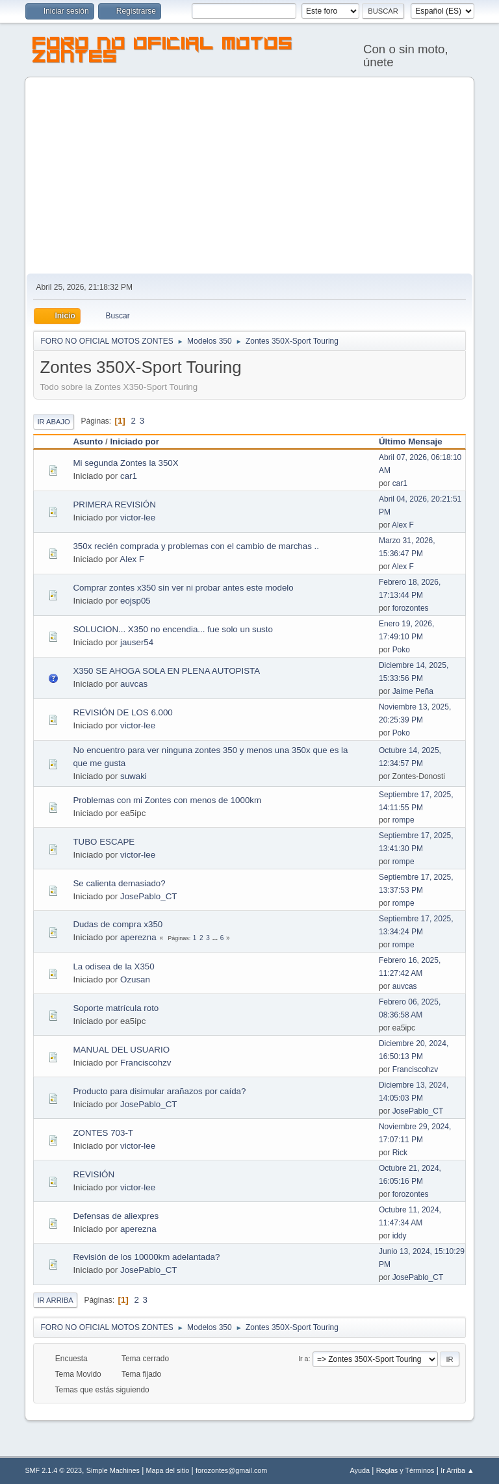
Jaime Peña (412, 691)
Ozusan (135, 979)
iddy (399, 1235)
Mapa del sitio (168, 1470)
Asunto (88, 441)
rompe (403, 820)
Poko (401, 649)
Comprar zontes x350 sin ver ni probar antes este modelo (183, 588)
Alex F (403, 525)
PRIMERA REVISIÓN (114, 504)
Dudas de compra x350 (117, 924)
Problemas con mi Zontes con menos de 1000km (167, 800)
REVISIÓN (93, 1174)
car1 (128, 476)
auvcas (133, 684)
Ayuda (360, 1470)
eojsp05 (135, 601)
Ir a (303, 1358)
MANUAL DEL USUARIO (121, 1050)
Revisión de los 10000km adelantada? (146, 1257)
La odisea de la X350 (113, 966)
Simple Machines (113, 1470)
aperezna (138, 937)
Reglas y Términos (405, 1470)
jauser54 (136, 642)
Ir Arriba (55, 1300)
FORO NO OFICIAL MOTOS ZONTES (162, 52)
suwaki (133, 776)
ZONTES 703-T (103, 1133)
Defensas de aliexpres (116, 1216)
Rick (399, 1152)
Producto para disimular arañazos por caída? (159, 1091)
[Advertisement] (249, 176)
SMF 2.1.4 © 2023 (53, 1470)
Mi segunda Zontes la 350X (125, 463)
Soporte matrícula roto (116, 1008)
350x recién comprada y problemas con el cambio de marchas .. (196, 546)
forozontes (410, 608)
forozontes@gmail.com (231, 1470)
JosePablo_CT (148, 896)
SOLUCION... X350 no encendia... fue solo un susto (172, 629)
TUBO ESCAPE (103, 842)
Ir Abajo (53, 422)
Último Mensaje (416, 441)
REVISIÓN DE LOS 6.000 (122, 712)
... (216, 937)
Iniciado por (134, 441)
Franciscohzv (146, 1063)
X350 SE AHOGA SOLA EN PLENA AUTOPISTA (166, 671)
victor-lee (137, 517)
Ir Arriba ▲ (457, 1470)
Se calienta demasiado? (119, 883)
